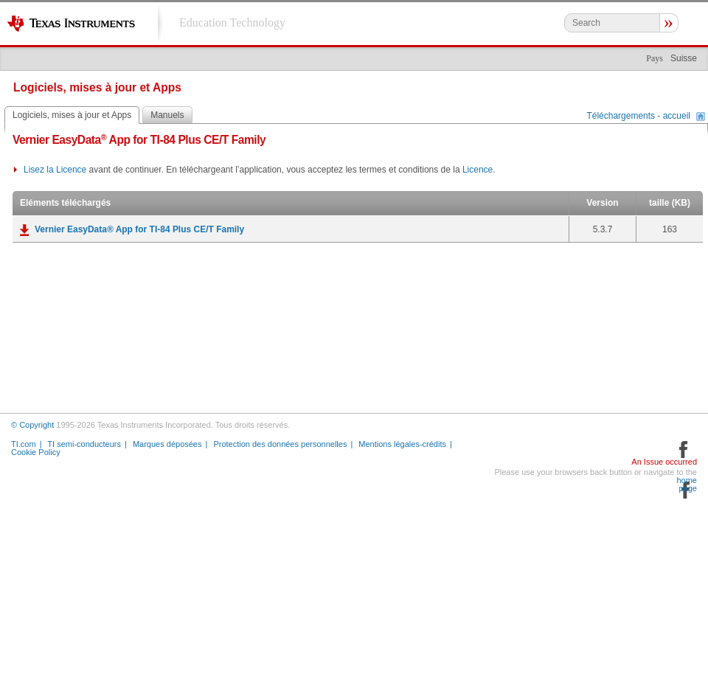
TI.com (23, 444)
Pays (654, 58)
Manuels (167, 115)
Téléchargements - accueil (638, 116)
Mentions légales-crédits (402, 444)
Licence (477, 169)
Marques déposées (167, 444)
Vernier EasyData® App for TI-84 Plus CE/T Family (139, 229)
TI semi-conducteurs (84, 444)
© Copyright (32, 424)
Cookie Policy (35, 452)
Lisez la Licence (55, 169)
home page (686, 484)
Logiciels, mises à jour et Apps (72, 115)
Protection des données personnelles (280, 444)
